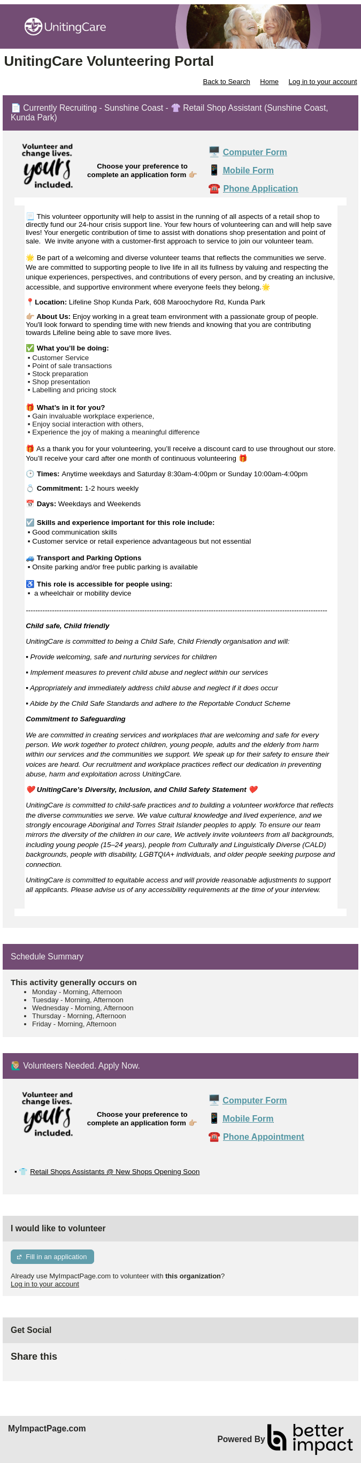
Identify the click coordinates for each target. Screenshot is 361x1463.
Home (269, 82)
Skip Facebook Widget (92, 1361)
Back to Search (226, 82)
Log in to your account (323, 82)
